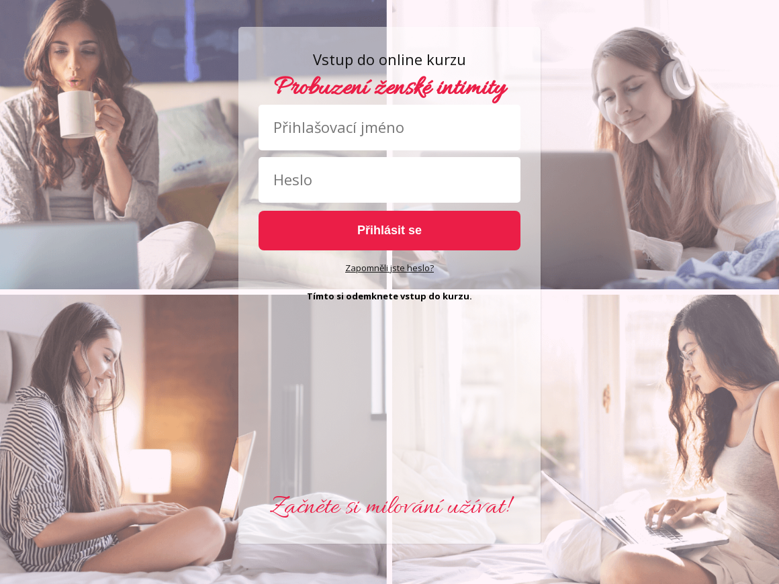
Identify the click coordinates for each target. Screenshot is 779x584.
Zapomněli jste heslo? (389, 268)
